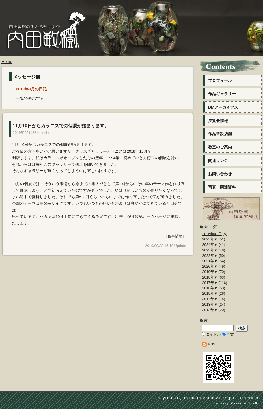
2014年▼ (209, 299)
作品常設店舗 (220, 134)
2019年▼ (209, 272)
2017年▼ (209, 283)
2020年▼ (209, 266)
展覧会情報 (218, 120)
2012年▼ (209, 310)
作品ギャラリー (222, 93)
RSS (211, 344)
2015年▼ (209, 293)
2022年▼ (209, 255)
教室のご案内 (220, 147)
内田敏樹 (43, 41)
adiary (222, 403)
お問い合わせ (220, 174)
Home (6, 61)
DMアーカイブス (223, 107)
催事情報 (175, 236)
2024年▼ (209, 244)
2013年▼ (209, 304)
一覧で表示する (30, 98)
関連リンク (218, 160)
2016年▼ (209, 288)
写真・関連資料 (222, 187)
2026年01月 (212, 234)
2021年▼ (209, 261)
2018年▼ (209, 277)
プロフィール (220, 80)
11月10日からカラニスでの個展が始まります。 (61, 125)
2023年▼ (209, 250)
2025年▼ (209, 239)
